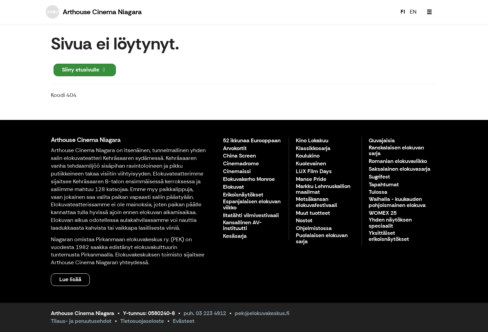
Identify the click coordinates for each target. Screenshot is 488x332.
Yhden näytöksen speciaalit (390, 223)
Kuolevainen (311, 164)
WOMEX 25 (382, 213)
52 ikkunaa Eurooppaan (252, 141)
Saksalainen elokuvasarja (399, 169)
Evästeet (184, 321)
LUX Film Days (314, 171)
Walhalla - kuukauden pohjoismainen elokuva (397, 202)
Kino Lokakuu (312, 141)
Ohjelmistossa (314, 228)
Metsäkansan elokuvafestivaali (316, 202)
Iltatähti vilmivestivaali (251, 215)
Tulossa (378, 192)
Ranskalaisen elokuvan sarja (396, 151)
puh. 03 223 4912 (205, 313)
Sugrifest (379, 177)
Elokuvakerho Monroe (249, 179)
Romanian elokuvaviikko (398, 161)
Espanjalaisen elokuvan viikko (252, 205)
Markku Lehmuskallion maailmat (323, 189)
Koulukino (308, 156)
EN (413, 11)
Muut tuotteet (313, 213)
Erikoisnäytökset (243, 195)
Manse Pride (311, 179)
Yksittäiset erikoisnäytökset (389, 236)
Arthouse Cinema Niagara (86, 140)
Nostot (304, 220)
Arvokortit (235, 148)
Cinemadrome (241, 164)
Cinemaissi (237, 171)
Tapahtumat (384, 185)
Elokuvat (233, 187)
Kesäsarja (235, 236)
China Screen (239, 156)
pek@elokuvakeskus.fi (262, 313)
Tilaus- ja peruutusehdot (81, 321)
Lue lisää (70, 279)
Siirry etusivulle (84, 69)
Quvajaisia (382, 141)
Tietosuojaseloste (142, 321)
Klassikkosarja (313, 148)
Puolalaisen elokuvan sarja (322, 238)
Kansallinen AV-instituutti (242, 226)
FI (403, 11)
